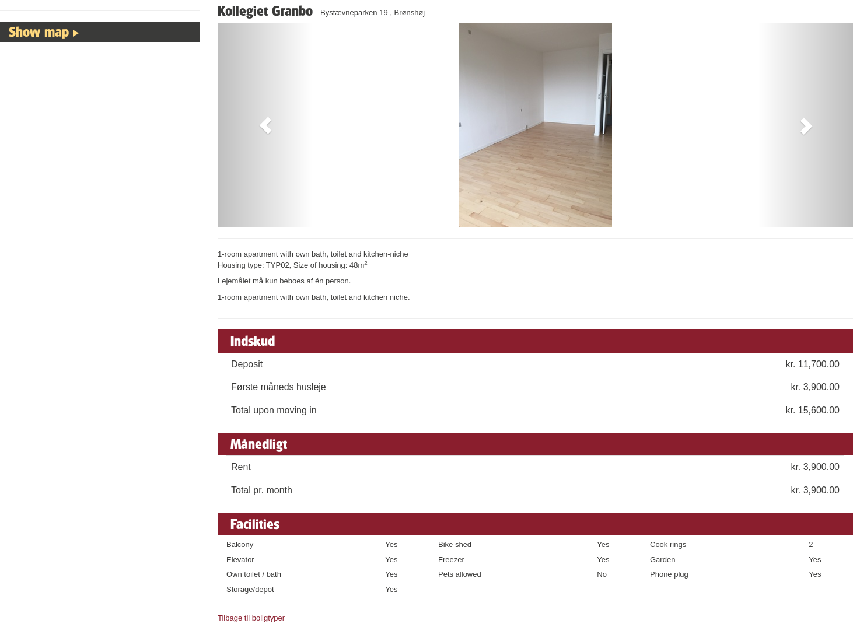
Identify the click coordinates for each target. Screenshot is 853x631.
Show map (39, 31)
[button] (265, 125)
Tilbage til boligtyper (251, 618)
